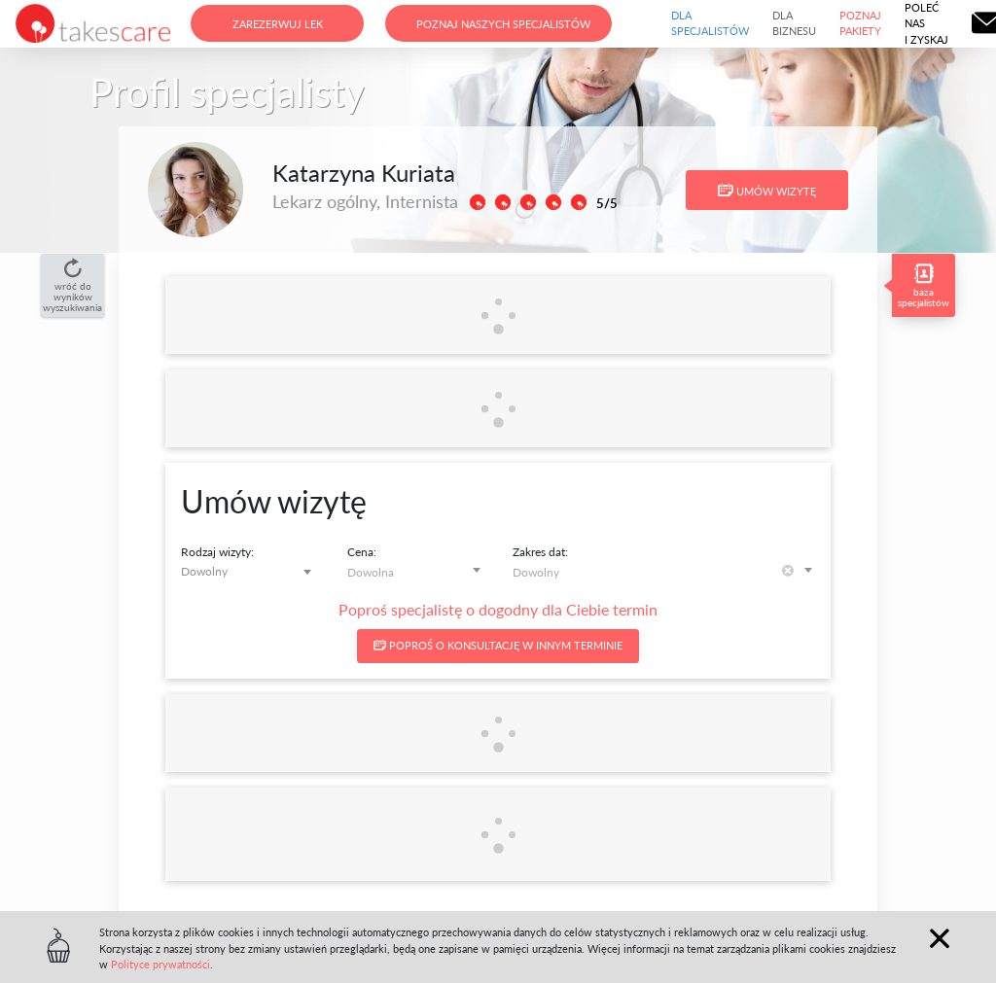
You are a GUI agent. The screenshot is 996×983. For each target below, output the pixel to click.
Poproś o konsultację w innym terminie (498, 645)
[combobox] (249, 571)
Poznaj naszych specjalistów (503, 24)
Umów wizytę (767, 190)
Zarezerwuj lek (277, 24)
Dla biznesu (794, 23)
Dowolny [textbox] (204, 571)
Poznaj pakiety (860, 23)
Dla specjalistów (710, 23)
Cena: (361, 551)
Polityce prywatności (160, 964)
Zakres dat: (540, 551)
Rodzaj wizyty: (217, 551)
